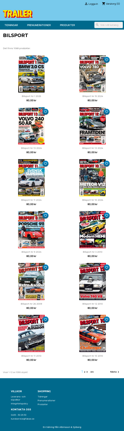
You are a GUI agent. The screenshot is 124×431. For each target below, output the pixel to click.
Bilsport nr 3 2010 (92, 252)
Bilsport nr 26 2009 (31, 304)
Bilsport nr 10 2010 (92, 356)
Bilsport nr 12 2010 (92, 304)
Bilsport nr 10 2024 (92, 200)
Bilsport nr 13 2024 (31, 148)
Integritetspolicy (19, 403)
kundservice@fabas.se (22, 418)
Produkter (67, 25)
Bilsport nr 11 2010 (31, 356)
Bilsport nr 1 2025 (31, 96)
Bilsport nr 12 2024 (92, 148)
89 (92, 371)
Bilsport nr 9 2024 (31, 252)
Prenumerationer (39, 25)
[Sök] (108, 25)
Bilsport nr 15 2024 (92, 96)
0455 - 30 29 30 (18, 414)
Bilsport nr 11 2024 (31, 200)
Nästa (115, 372)
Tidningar (11, 25)
